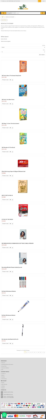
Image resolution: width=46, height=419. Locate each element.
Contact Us (4, 373)
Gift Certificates (4, 384)
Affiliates (3, 386)
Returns (3, 375)
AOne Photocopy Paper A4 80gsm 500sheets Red (13, 171)
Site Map (3, 377)
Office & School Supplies (5, 41)
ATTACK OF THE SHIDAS (7, 219)
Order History (4, 378)
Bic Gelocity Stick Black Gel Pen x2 (10, 339)
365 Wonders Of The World (8, 147)
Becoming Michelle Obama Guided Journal (12, 267)
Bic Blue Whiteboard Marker (8, 315)
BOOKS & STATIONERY (10, 17)
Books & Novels (4, 39)
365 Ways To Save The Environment (10, 123)
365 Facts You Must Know (8, 99)
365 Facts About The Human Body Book (11, 75)
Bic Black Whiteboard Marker (9, 291)
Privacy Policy (4, 366)
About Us (3, 362)
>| (44, 352)
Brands (3, 382)
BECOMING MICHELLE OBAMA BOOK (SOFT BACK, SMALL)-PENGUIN (17, 243)
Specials (3, 387)
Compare (42, 54)
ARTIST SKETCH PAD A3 (7, 195)
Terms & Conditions (5, 367)
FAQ (2, 369)
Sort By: (43, 45)
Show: (44, 50)
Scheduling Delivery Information (7, 364)
